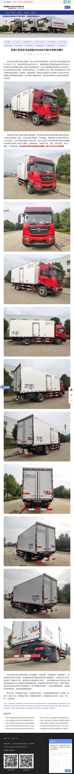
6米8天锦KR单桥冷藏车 (40, 703)
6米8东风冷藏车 (15, 706)
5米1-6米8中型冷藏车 (39, 42)
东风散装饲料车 (9, 45)
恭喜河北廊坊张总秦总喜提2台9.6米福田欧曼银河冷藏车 (22, 723)
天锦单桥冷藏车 (30, 708)
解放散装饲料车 (40, 45)
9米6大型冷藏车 (51, 42)
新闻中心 (19, 12)
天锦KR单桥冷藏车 (20, 708)
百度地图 (6, 750)
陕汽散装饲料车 (19, 45)
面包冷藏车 (7, 42)
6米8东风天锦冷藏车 (37, 706)
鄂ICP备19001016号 (22, 747)
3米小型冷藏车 (16, 42)
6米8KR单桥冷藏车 (29, 703)
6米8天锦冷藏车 (62, 703)
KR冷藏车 (12, 708)
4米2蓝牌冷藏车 (27, 42)
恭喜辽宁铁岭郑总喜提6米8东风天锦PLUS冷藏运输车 (22, 726)
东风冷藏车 (52, 708)
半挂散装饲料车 (62, 45)
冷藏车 (60, 706)
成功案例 (32, 35)
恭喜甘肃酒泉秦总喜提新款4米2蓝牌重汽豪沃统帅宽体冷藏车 (24, 718)
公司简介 (32, 12)
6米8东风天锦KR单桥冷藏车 (50, 706)
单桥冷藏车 (65, 706)
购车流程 (26, 12)
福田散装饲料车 (51, 45)
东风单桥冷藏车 (45, 708)
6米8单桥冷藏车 (19, 703)
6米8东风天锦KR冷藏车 (26, 706)
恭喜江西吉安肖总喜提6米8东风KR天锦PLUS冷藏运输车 (23, 728)
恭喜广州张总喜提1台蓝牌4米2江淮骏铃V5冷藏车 (55, 720)
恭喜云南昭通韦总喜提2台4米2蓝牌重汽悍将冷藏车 (21, 720)
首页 (8, 12)
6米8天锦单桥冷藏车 (52, 703)
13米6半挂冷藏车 (62, 42)
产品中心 (13, 12)
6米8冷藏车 (12, 703)
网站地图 (11, 750)
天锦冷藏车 (37, 708)
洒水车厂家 (15, 738)
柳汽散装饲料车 (30, 45)
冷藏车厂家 (6, 738)
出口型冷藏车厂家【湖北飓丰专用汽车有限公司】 (14, 7)
